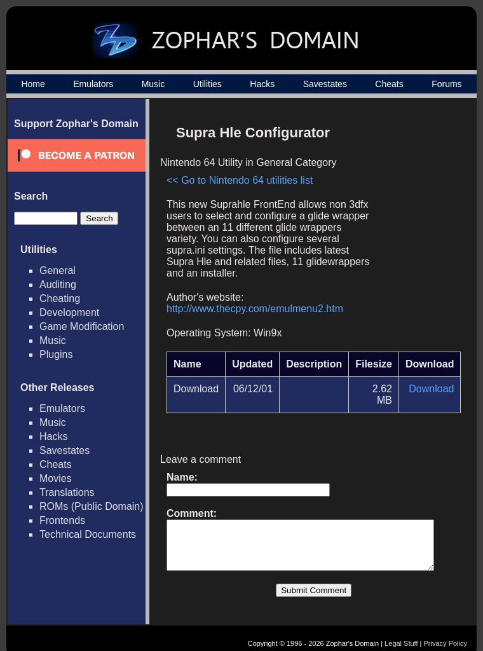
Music (153, 84)
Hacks (262, 84)
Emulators (93, 84)
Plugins (55, 354)
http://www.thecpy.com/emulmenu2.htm (255, 297)
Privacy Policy (445, 630)
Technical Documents (87, 534)
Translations (67, 492)
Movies (55, 478)
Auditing (57, 284)
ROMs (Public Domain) (91, 506)
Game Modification (81, 326)
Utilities (207, 84)
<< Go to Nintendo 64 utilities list (240, 180)
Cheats (389, 84)
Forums (446, 84)
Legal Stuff (401, 630)
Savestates (325, 84)
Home (32, 84)
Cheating (59, 298)
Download (436, 377)
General (57, 270)
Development (69, 312)
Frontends (62, 520)
